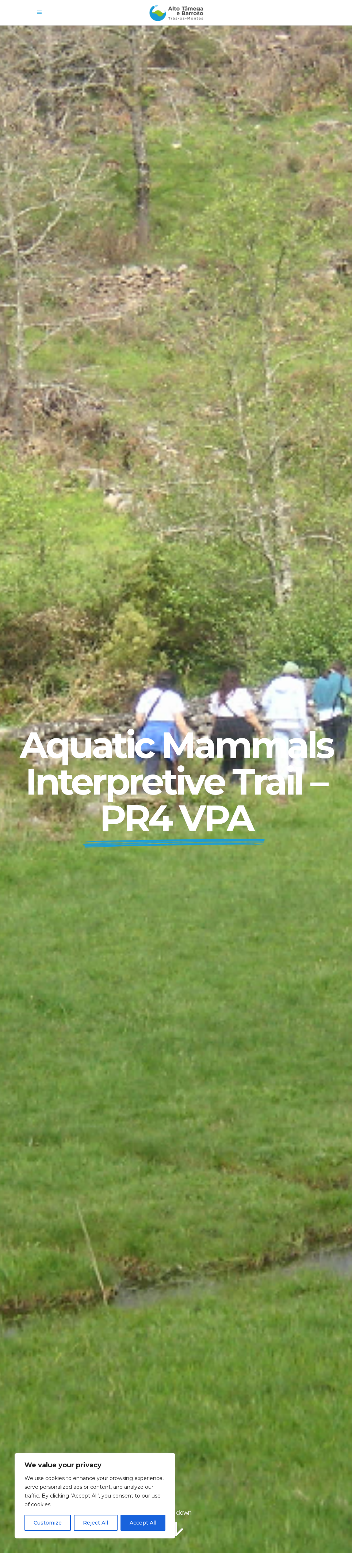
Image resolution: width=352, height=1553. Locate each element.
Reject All (95, 1522)
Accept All (143, 1522)
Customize (48, 1522)
